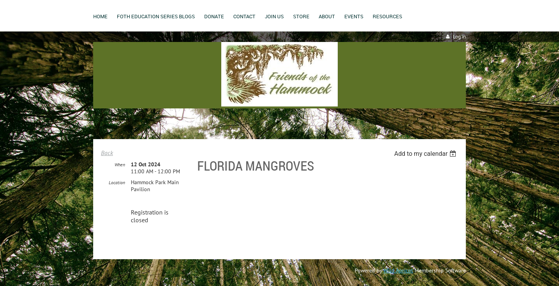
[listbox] (426, 154)
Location (117, 182)
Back (107, 153)
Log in (459, 36)
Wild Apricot (398, 270)
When (120, 164)
